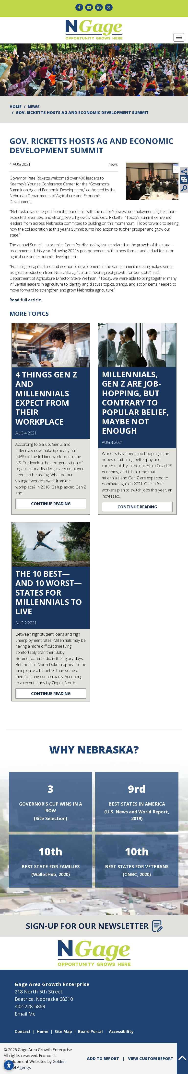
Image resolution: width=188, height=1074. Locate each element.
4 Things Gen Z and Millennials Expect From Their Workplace (46, 398)
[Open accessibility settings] (9, 1065)
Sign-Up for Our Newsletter (94, 926)
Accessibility (121, 1031)
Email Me (25, 1013)
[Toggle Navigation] (179, 37)
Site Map (63, 1031)
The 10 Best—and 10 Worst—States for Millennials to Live (48, 592)
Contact (23, 1031)
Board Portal (90, 1031)
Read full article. (26, 300)
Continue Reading (51, 503)
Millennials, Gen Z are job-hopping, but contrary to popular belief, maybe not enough (135, 402)
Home (42, 1031)
